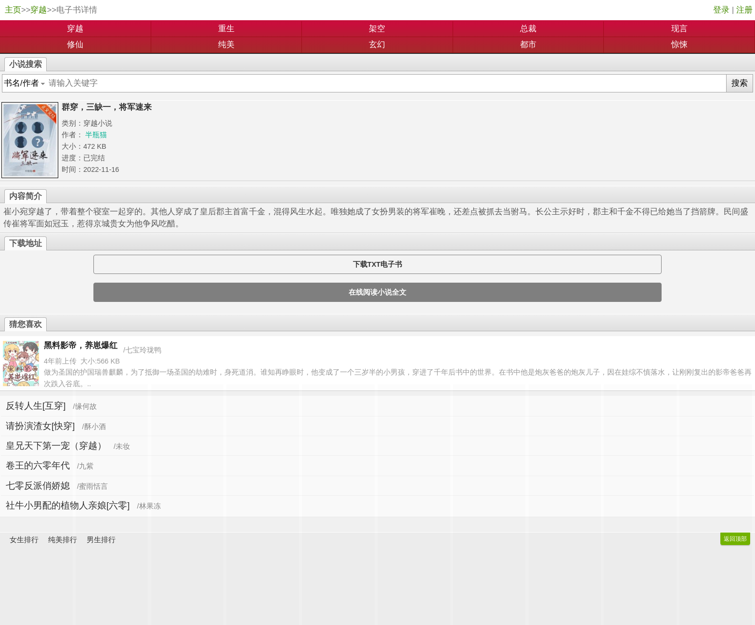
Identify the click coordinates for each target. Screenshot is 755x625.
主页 (13, 9)
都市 (528, 44)
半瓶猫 (96, 135)
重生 (226, 28)
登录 (721, 9)
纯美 (226, 44)
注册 (744, 9)
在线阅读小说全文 (377, 292)
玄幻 (377, 44)
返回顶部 (735, 538)
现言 (679, 28)
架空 (377, 28)
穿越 (38, 9)
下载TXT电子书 (377, 264)
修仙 (75, 44)
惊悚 (679, 44)
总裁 (528, 28)
